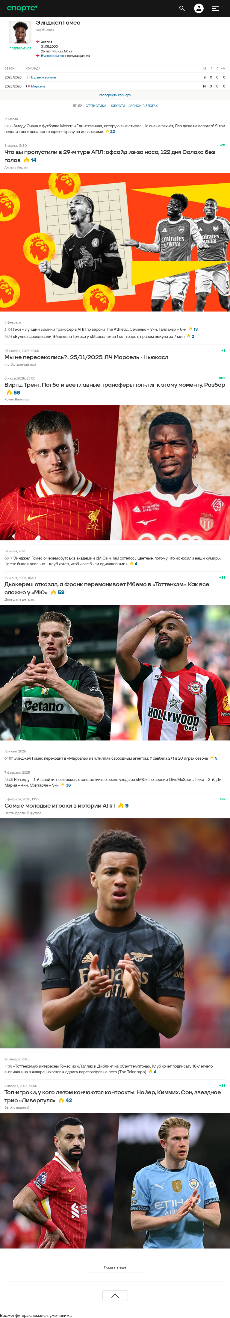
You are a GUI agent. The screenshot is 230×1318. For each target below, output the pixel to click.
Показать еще (115, 1267)
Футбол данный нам (20, 364)
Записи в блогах (143, 106)
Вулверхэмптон (53, 55)
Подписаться (20, 48)
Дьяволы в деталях (19, 599)
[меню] (215, 8)
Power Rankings (16, 399)
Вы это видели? (17, 1107)
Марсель (35, 86)
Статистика (96, 106)
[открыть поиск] (182, 8)
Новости (117, 106)
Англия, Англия (16, 167)
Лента (77, 106)
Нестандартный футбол (22, 813)
